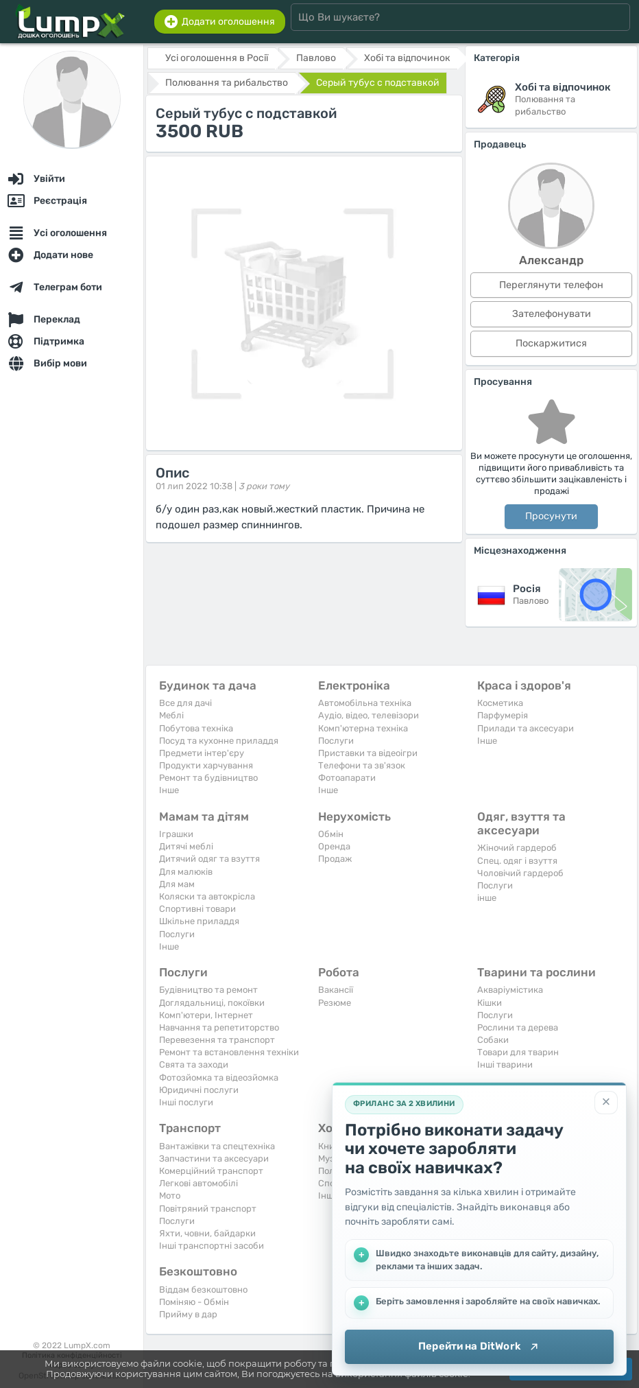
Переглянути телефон (551, 285)
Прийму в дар (188, 1314)
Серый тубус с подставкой (377, 83)
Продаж (335, 859)
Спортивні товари (197, 909)
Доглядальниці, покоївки (212, 1003)
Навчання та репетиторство (219, 1027)
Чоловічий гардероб (520, 873)
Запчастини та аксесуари (214, 1158)
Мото (169, 1195)
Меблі (171, 715)
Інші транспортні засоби (211, 1245)
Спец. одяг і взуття (517, 861)
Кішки (489, 1003)
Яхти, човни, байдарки (207, 1233)
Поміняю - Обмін (194, 1302)
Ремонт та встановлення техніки (229, 1052)
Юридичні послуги (199, 1090)
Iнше (169, 790)
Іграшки (176, 834)
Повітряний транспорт (207, 1208)
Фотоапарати (347, 778)
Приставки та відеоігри (368, 753)
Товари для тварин (518, 1052)
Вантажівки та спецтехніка (217, 1146)
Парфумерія (502, 715)
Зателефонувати (551, 314)
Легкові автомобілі (198, 1183)
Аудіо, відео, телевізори (368, 715)
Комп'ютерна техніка (363, 728)
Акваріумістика (510, 990)
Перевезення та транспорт (217, 1040)
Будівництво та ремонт (208, 990)
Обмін (330, 834)
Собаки (493, 1040)
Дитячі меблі (186, 846)
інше (486, 898)
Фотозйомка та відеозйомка (218, 1077)
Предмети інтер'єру (201, 753)
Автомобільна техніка (364, 703)
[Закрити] (606, 1102)
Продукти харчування (206, 765)
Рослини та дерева (517, 1027)
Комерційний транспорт (211, 1171)
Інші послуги (186, 1102)
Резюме (334, 1003)
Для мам (177, 884)
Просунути (551, 516)
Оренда (334, 846)
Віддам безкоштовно (203, 1289)
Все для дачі (185, 703)
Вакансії (335, 990)
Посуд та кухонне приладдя (218, 741)
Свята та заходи (193, 1064)
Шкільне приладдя (199, 921)
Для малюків (186, 872)
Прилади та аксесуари (525, 728)
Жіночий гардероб (517, 848)
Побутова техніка (196, 728)
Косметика (500, 703)
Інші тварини (505, 1064)
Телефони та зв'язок (361, 765)
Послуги (336, 741)
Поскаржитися (551, 343)
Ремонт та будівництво (208, 778)
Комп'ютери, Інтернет (206, 1015)
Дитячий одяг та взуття (209, 859)
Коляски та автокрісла (207, 896)
